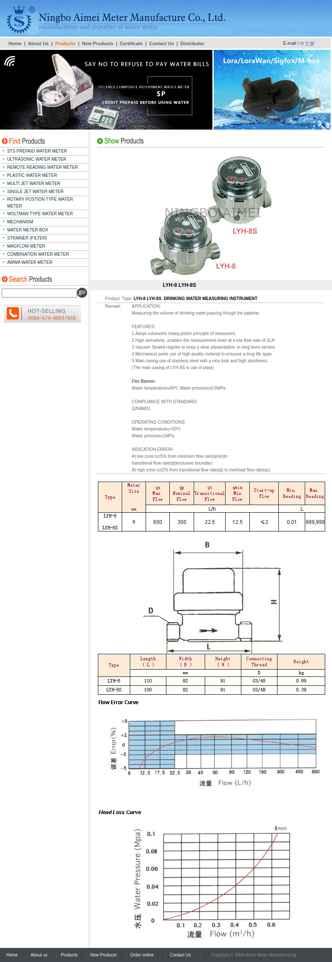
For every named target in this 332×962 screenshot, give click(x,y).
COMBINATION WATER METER (38, 254)
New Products (97, 43)
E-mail (289, 43)
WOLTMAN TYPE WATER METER (40, 213)
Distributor (192, 43)
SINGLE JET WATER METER (35, 191)
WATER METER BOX (28, 230)
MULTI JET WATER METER (33, 183)
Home (15, 43)
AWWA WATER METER (29, 262)
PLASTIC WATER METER (32, 175)
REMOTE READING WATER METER (42, 167)
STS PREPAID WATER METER (37, 151)
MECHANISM (20, 222)
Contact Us (161, 43)
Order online (142, 955)
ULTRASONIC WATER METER (36, 159)
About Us (38, 43)
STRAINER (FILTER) (27, 238)
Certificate (131, 43)
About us (39, 955)
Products (69, 955)
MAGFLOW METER (26, 246)
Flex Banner (143, 381)
